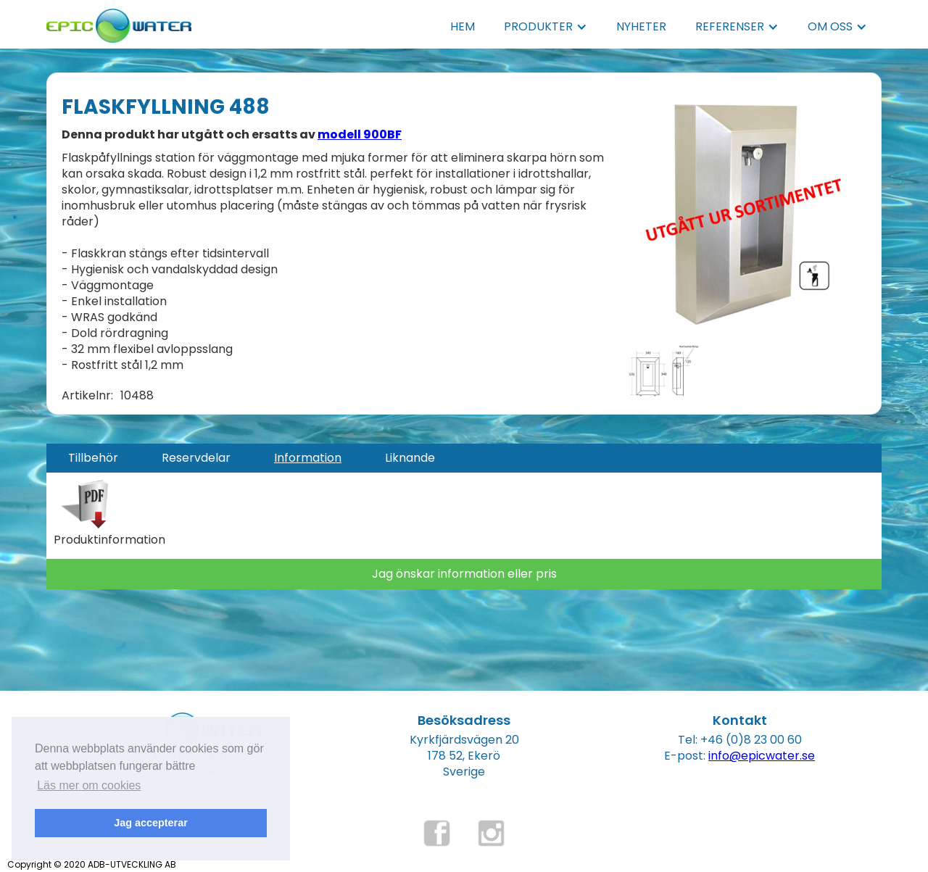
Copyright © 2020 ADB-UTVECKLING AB (91, 864)
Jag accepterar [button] (151, 823)
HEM (462, 26)
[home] (118, 21)
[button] (545, 27)
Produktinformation (109, 540)
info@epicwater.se (761, 755)
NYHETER (641, 26)
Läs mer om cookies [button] (89, 785)
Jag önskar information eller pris (464, 573)
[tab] (93, 458)
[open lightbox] (743, 207)
